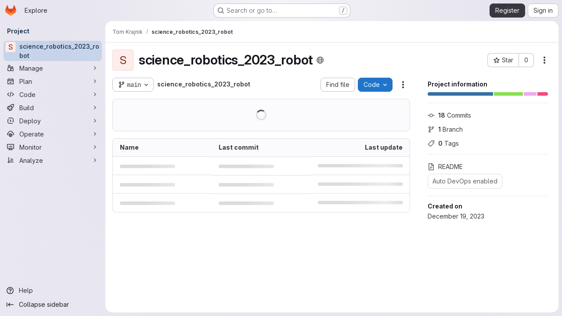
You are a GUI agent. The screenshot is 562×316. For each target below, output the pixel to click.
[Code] (53, 94)
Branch (445, 129)
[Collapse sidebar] (53, 304)
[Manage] (53, 68)
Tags (443, 143)
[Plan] (53, 81)
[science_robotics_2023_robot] (53, 51)
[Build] (53, 107)
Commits (449, 115)
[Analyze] (53, 160)
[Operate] (53, 134)
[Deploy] (53, 121)
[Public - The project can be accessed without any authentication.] (320, 60)
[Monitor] (53, 147)
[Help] (53, 290)
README (445, 166)
